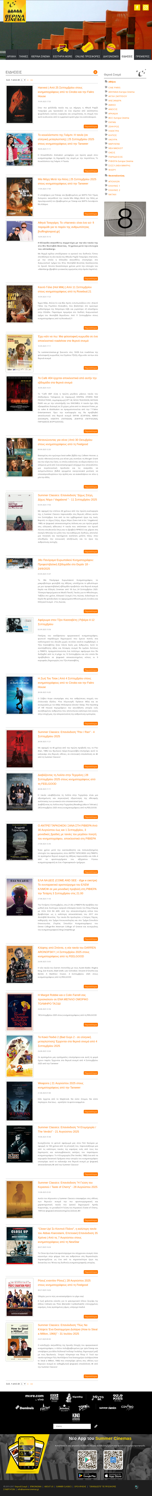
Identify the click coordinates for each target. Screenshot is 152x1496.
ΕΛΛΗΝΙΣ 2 (114, 190)
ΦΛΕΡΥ (112, 169)
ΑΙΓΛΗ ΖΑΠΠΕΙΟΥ (117, 96)
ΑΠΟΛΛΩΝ (114, 181)
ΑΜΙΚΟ (112, 104)
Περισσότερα (91, 126)
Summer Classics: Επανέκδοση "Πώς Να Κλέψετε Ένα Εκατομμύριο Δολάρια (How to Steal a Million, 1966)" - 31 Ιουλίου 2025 (67, 1329)
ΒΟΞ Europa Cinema (118, 117)
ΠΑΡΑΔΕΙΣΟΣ (115, 156)
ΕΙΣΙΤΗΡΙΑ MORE (62, 56)
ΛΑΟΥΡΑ (112, 139)
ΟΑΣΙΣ (111, 152)
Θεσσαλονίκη (116, 175)
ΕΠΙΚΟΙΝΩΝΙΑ (35, 1486)
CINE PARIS (114, 87)
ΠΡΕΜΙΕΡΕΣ (143, 56)
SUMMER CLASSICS (63, 1486)
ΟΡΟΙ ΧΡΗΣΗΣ (80, 1486)
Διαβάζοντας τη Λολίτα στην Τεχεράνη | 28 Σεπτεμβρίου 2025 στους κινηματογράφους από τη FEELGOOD (66, 779)
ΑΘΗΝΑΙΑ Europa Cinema (121, 91)
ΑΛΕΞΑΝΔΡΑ (114, 100)
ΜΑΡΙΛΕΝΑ (114, 143)
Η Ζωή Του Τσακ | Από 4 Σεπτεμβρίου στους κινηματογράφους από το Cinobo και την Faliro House (66, 683)
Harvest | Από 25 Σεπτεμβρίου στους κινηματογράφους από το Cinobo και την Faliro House (66, 92)
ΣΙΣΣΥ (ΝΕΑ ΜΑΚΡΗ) (119, 165)
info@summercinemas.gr (28, 1489)
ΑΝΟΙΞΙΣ (113, 109)
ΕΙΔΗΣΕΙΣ (127, 56)
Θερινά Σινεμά (21, 1486)
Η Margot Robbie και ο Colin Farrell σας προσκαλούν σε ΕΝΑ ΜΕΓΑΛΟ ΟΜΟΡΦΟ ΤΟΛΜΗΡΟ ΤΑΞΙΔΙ (63, 999)
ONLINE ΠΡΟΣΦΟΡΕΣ (87, 56)
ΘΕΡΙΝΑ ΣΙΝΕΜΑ (40, 56)
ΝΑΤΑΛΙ (112, 194)
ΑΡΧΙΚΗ (11, 56)
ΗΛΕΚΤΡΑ (113, 130)
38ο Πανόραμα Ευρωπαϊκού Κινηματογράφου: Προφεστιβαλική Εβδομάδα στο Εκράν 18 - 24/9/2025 (66, 564)
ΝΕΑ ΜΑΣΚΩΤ (115, 148)
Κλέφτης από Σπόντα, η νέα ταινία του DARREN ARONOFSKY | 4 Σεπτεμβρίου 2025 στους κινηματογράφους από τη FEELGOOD (67, 952)
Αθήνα (112, 81)
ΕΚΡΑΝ (112, 122)
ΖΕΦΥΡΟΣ (113, 126)
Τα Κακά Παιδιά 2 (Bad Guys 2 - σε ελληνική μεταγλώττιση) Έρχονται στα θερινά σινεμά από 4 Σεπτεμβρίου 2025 (67, 1041)
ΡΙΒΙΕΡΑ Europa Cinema (120, 161)
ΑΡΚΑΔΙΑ (113, 113)
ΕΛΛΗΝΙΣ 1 (114, 185)
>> (31, 80)
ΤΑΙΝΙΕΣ (23, 56)
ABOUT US (48, 1486)
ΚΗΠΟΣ (112, 135)
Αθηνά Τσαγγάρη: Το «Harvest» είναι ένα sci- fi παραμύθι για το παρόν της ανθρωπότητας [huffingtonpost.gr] (66, 227)
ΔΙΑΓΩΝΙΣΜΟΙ (111, 56)
